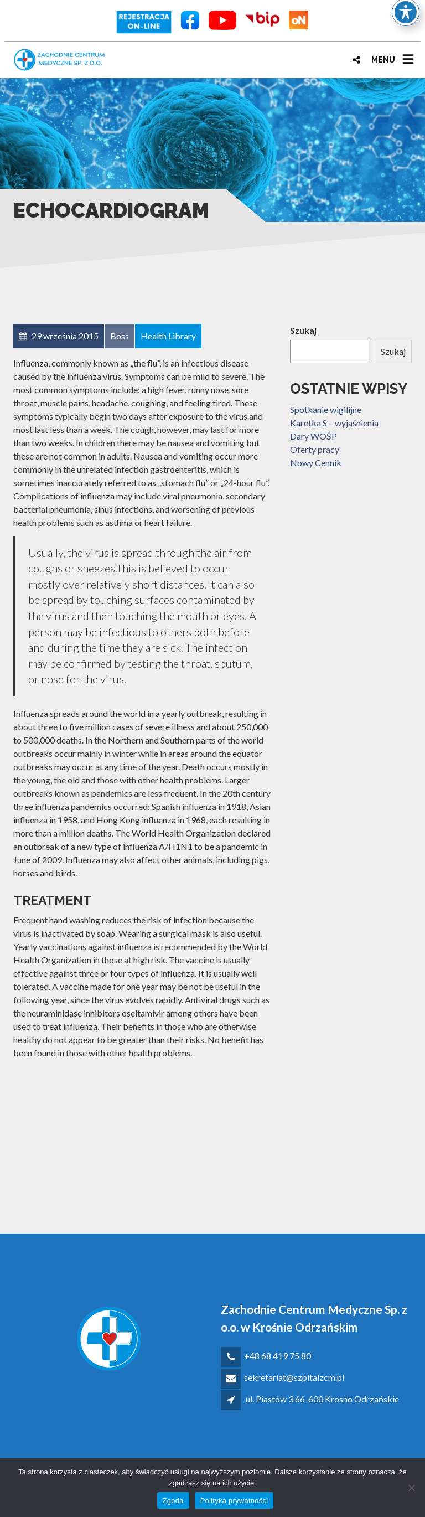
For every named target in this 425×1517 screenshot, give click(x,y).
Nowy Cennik (315, 462)
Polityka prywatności (234, 1501)
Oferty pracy (314, 449)
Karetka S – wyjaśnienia (334, 422)
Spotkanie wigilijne (325, 409)
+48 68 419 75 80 (277, 1355)
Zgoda (173, 1501)
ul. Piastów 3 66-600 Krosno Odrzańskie (322, 1399)
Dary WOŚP (313, 436)
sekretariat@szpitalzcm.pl (294, 1377)
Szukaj (303, 330)
